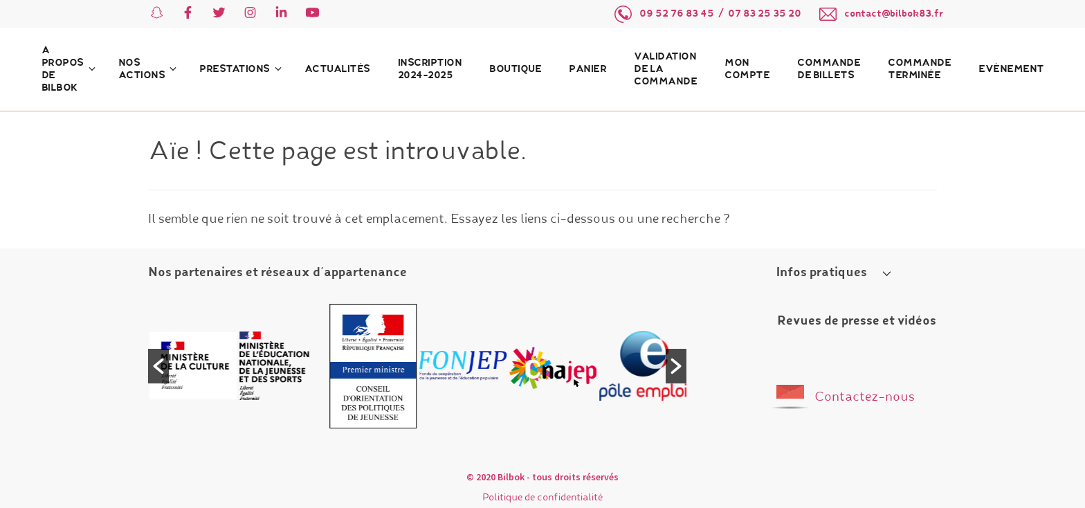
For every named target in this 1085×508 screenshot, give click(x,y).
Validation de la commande (665, 69)
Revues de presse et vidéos (856, 321)
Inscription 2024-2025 (430, 69)
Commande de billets (828, 69)
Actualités (337, 69)
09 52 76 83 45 (676, 14)
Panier (587, 69)
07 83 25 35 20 (764, 14)
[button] (158, 366)
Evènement (1011, 69)
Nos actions (141, 69)
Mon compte (746, 69)
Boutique (515, 69)
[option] (194, 366)
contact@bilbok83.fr (893, 14)
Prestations (234, 69)
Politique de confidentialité (542, 497)
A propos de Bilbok (63, 69)
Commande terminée (919, 69)
